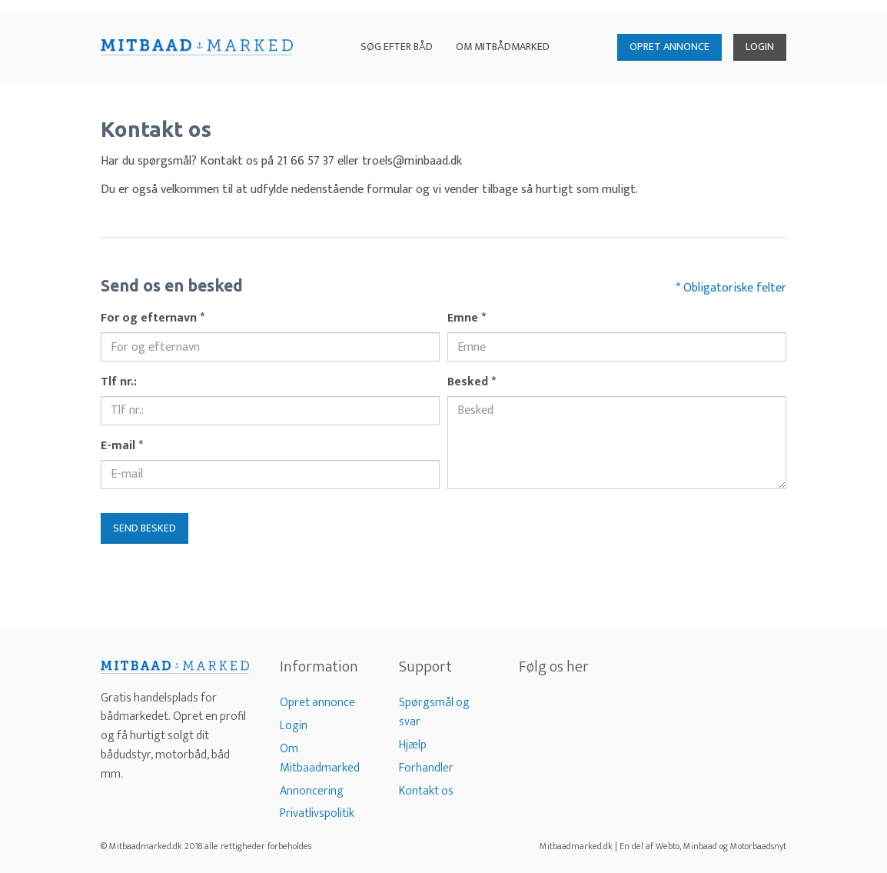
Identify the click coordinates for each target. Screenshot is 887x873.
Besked (471, 382)
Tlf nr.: (119, 382)
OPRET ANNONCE (669, 46)
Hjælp (413, 745)
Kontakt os (426, 791)
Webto (667, 846)
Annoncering (312, 791)
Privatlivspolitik (317, 813)
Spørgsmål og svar (434, 712)
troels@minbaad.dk (412, 161)
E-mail (122, 446)
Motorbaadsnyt (758, 846)
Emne (466, 318)
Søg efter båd (396, 46)
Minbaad (700, 846)
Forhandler (426, 768)
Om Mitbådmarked (503, 46)
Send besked (144, 528)
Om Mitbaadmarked (320, 758)
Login (293, 725)
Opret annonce (317, 702)
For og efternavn (152, 318)
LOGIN (760, 46)
